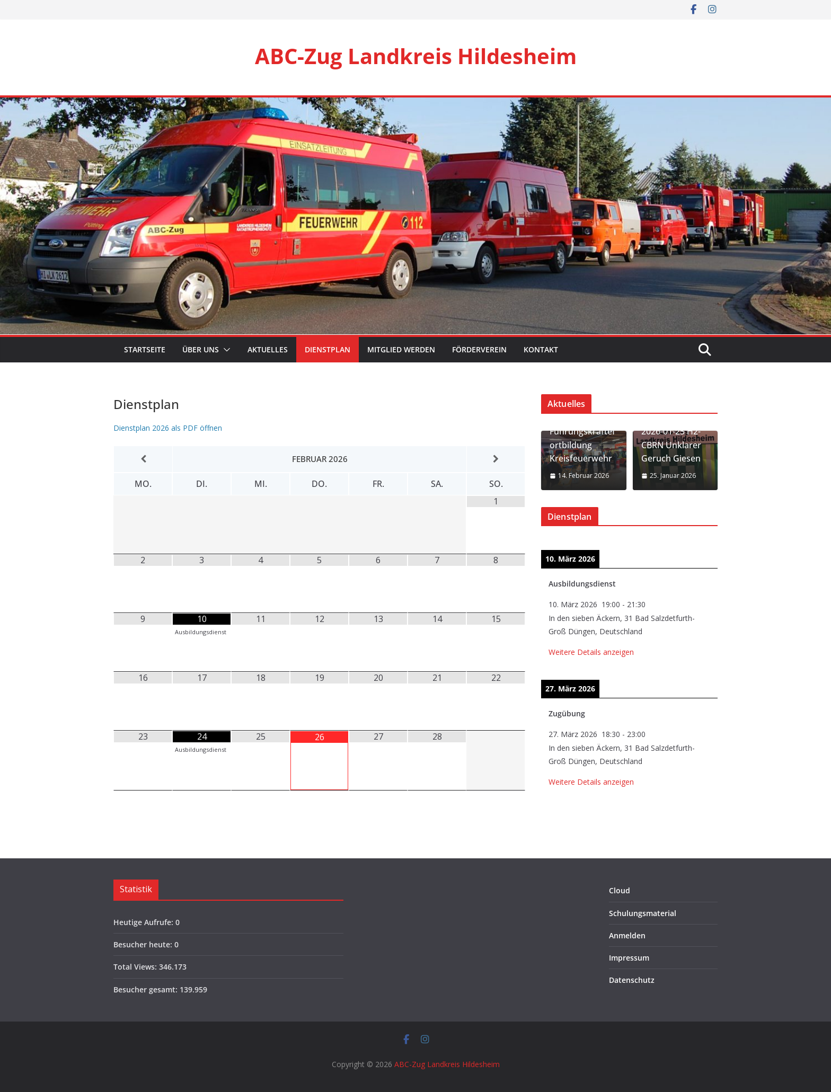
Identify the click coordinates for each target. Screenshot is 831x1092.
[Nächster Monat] (496, 459)
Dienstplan (327, 349)
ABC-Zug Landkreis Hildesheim (416, 55)
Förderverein (479, 349)
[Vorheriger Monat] (143, 459)
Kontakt (541, 349)
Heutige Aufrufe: (144, 922)
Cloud (619, 890)
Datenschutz (632, 980)
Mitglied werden (401, 349)
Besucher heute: (143, 944)
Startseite (143, 349)
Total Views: (136, 967)
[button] (225, 349)
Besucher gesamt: (146, 989)
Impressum (629, 958)
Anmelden (627, 935)
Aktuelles (267, 349)
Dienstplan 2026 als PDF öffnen (167, 428)
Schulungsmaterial (642, 913)
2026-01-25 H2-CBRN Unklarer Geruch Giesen (671, 444)
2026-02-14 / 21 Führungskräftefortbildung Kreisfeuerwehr (582, 438)
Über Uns (200, 349)
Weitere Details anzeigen (591, 652)
